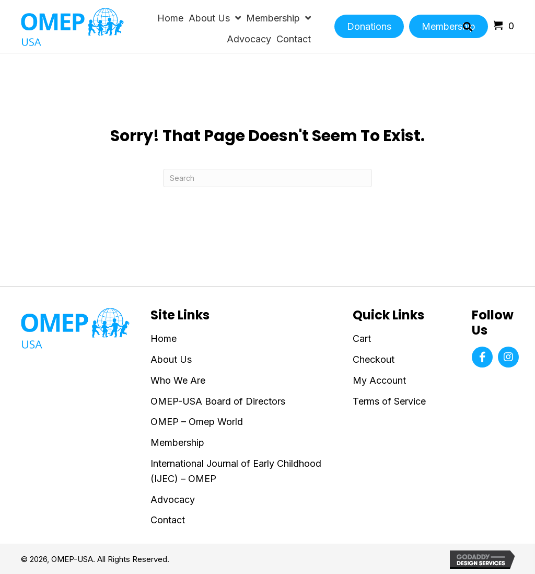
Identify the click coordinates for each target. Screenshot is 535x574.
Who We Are (177, 380)
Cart (362, 338)
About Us (171, 359)
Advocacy (172, 499)
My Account (379, 380)
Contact (167, 519)
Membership (177, 442)
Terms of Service (389, 401)
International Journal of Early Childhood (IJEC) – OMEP (235, 471)
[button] (482, 357)
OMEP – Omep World (196, 421)
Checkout (373, 359)
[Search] (267, 178)
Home (163, 338)
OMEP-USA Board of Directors (217, 401)
